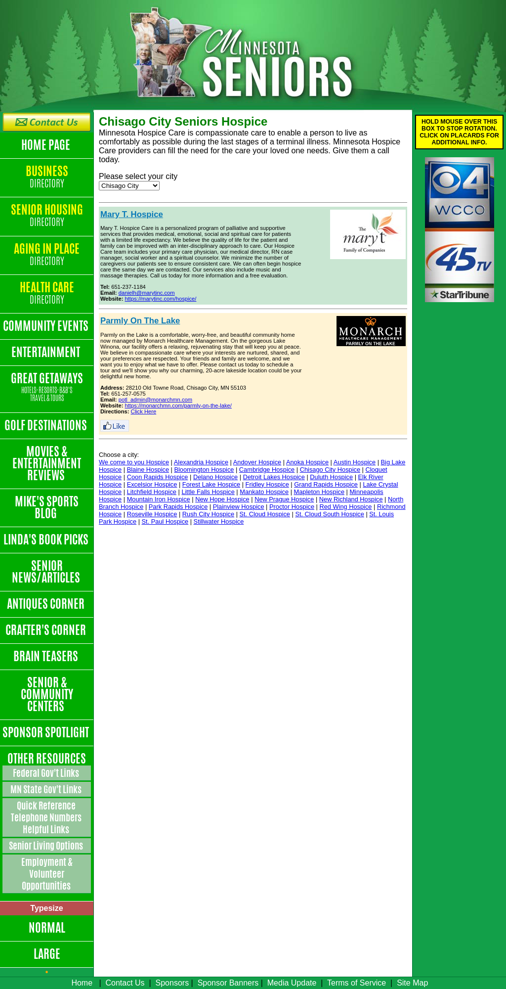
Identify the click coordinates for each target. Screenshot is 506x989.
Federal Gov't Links (47, 773)
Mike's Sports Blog (47, 507)
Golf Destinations (46, 425)
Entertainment (46, 352)
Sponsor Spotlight (46, 732)
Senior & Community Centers (47, 694)
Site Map (412, 983)
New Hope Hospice (222, 499)
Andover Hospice (257, 462)
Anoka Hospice (307, 462)
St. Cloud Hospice (265, 514)
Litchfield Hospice (151, 491)
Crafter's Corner (46, 630)
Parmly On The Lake (140, 320)
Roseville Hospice (152, 514)
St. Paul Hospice (165, 521)
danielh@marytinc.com (147, 293)
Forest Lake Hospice (211, 484)
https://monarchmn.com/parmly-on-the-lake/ (178, 405)
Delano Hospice (215, 477)
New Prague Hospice (284, 499)
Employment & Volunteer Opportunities (47, 874)
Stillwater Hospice (219, 521)
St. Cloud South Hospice (329, 514)
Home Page (46, 144)
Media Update (292, 983)
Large (47, 953)
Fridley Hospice (267, 484)
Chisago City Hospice (330, 469)
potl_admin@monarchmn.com (155, 400)
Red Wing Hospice (345, 506)
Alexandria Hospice (201, 462)
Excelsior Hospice (152, 484)
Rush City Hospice (208, 514)
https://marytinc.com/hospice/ (161, 299)
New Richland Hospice (351, 499)
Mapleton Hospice (319, 491)
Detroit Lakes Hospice (274, 477)
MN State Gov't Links (46, 789)
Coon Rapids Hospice (157, 477)
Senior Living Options (46, 846)
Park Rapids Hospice (178, 506)
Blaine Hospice (148, 469)
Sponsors (172, 983)
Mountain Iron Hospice (158, 499)
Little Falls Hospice (207, 491)
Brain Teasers (46, 656)
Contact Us (124, 983)
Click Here (144, 411)
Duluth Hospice (331, 477)
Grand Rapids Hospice (326, 484)
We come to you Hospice (134, 462)
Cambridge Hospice (267, 469)
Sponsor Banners (228, 983)
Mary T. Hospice (131, 214)
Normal (47, 927)
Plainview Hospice (238, 506)
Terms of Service (356, 983)
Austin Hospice (355, 462)
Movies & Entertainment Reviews (46, 463)
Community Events (46, 325)
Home (81, 983)
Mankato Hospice (264, 491)
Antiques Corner (46, 603)
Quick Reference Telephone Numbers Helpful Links (47, 817)
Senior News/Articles (47, 571)
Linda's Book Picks (46, 539)
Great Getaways (46, 387)
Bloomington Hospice (204, 469)
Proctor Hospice (291, 506)
